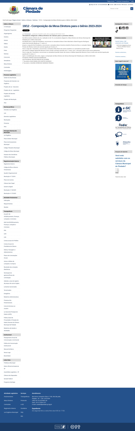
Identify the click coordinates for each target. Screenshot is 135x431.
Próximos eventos (120, 38)
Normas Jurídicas (9, 107)
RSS (22, 416)
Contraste (118, 4)
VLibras (131, 4)
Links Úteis (7, 360)
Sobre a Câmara (26, 20)
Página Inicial (110, 1)
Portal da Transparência (123, 1)
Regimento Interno (10, 408)
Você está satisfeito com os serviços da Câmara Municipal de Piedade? (123, 161)
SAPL (132, 1)
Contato (111, 4)
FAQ (22, 412)
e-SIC (22, 404)
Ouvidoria (24, 408)
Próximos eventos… (120, 56)
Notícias (35, 20)
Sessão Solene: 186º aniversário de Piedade (121, 42)
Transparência (8, 211)
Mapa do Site (94, 4)
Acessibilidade (103, 4)
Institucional (8, 335)
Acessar (125, 4)
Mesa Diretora (8, 400)
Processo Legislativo (10, 75)
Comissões (7, 404)
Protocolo (24, 400)
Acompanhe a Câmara (121, 24)
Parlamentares (8, 396)
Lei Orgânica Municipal (11, 412)
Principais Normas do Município (10, 131)
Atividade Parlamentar (10, 197)
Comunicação (27, 34)
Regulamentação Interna (11, 161)
